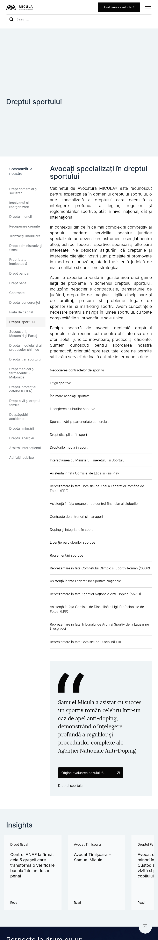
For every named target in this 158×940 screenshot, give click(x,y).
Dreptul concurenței (24, 302)
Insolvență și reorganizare (19, 205)
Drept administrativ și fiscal (25, 248)
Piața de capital (21, 312)
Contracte (17, 293)
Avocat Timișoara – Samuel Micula (92, 857)
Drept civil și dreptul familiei (24, 403)
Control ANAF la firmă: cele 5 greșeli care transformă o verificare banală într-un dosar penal (32, 865)
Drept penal (18, 283)
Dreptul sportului (22, 322)
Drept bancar (19, 273)
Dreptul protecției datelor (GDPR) (22, 389)
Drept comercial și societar (23, 191)
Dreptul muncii (20, 217)
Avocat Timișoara (87, 844)
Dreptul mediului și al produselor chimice (25, 347)
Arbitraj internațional (25, 448)
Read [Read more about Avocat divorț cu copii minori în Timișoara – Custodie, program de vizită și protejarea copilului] (141, 902)
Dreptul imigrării (21, 428)
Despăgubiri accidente (18, 417)
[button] (148, 7)
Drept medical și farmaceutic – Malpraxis (21, 373)
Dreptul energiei (21, 438)
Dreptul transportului (25, 359)
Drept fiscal (19, 844)
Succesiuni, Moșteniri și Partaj (23, 334)
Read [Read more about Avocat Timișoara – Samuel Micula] (77, 902)
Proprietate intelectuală (18, 261)
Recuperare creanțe (24, 226)
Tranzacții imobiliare (24, 236)
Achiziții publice (21, 457)
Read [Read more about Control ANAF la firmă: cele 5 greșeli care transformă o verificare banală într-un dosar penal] (13, 902)
